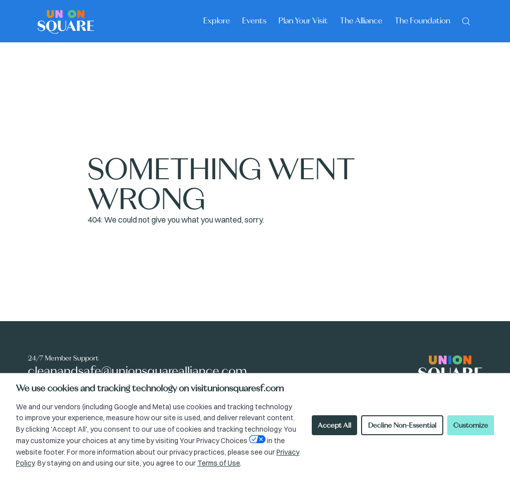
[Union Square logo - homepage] (66, 21)
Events (254, 20)
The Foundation (422, 20)
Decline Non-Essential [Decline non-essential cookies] (402, 425)
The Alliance (361, 20)
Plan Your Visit (303, 20)
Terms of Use (218, 463)
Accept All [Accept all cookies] (334, 425)
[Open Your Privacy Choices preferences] (257, 439)
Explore (216, 20)
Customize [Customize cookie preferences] (470, 425)
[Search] (466, 20)
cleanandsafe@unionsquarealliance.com (137, 370)
